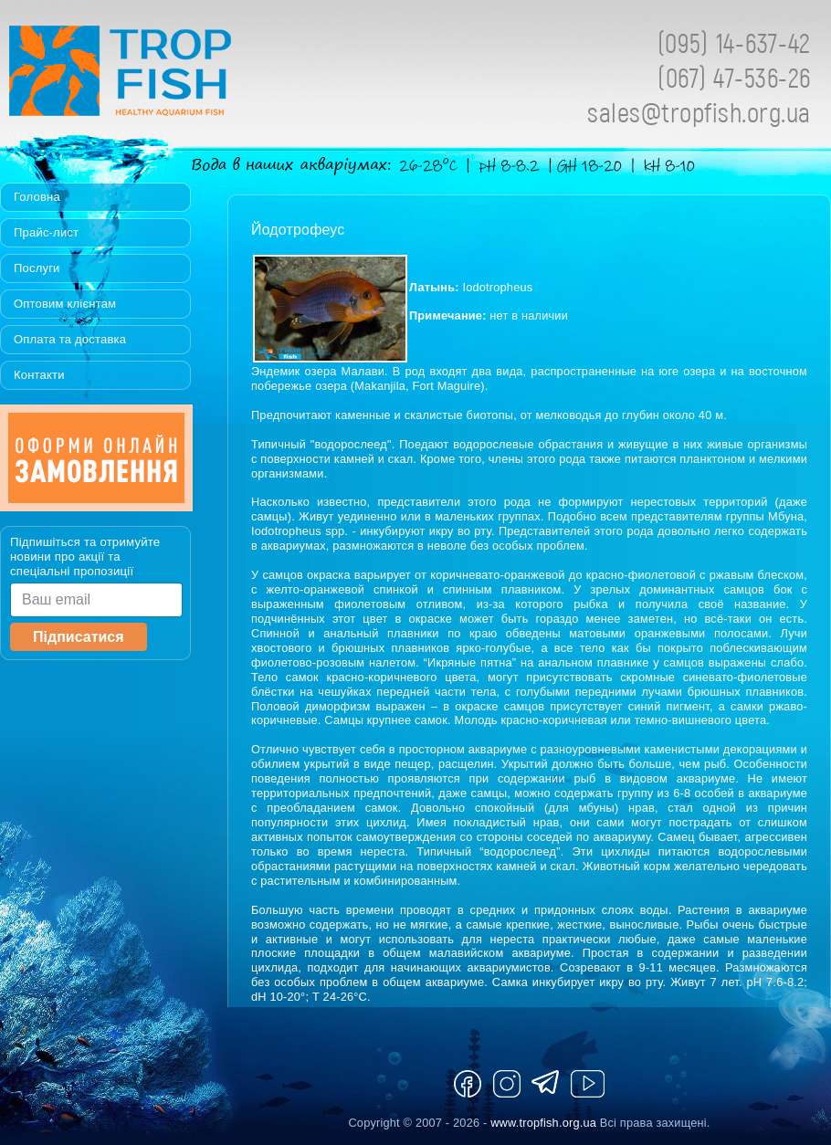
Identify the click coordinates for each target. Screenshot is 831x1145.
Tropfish (237, 76)
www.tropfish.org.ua (543, 1122)
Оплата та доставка (70, 339)
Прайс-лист (46, 232)
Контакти (39, 375)
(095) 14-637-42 (734, 42)
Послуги (37, 268)
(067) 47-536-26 (734, 77)
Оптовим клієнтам (65, 303)
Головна (37, 197)
